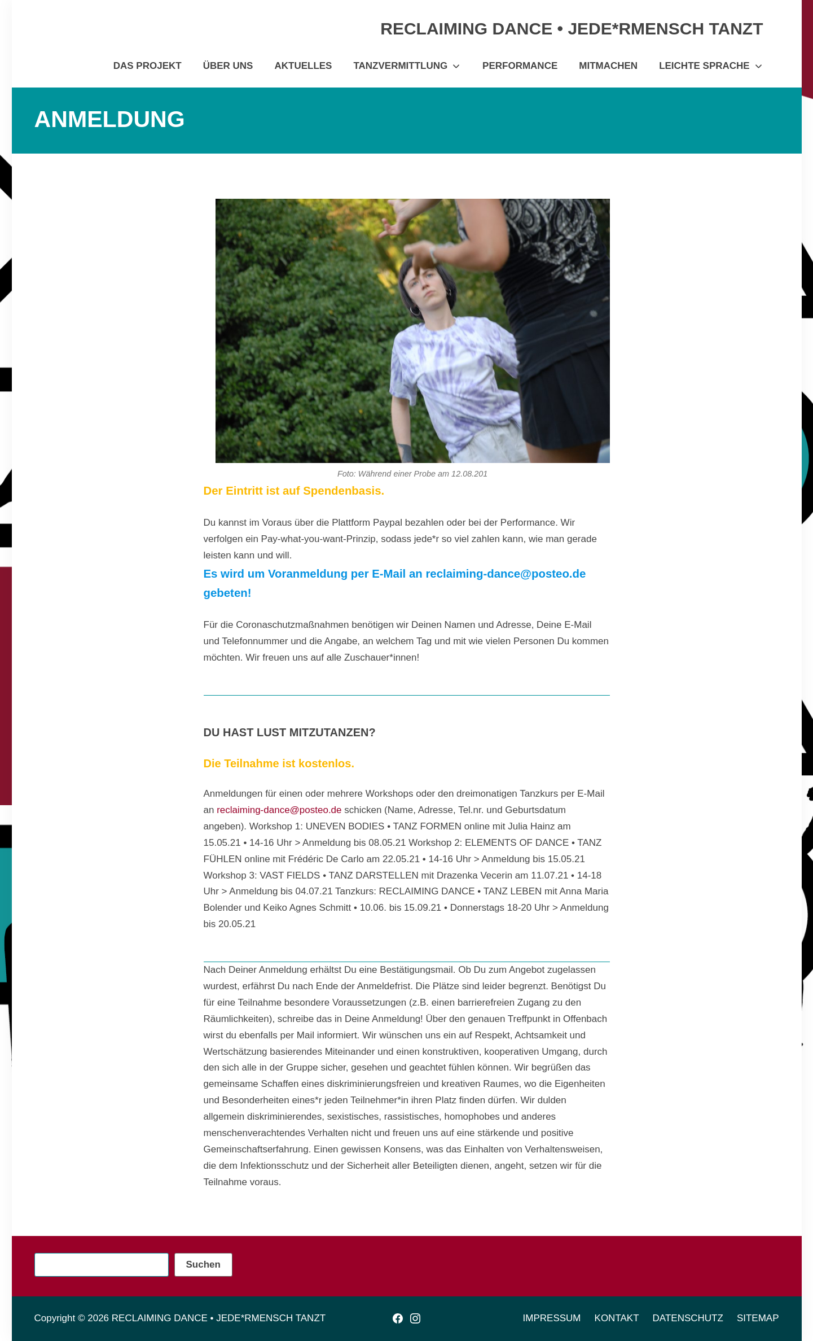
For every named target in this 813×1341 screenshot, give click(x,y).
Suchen (203, 1264)
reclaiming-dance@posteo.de (279, 810)
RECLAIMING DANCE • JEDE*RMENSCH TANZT (219, 1318)
